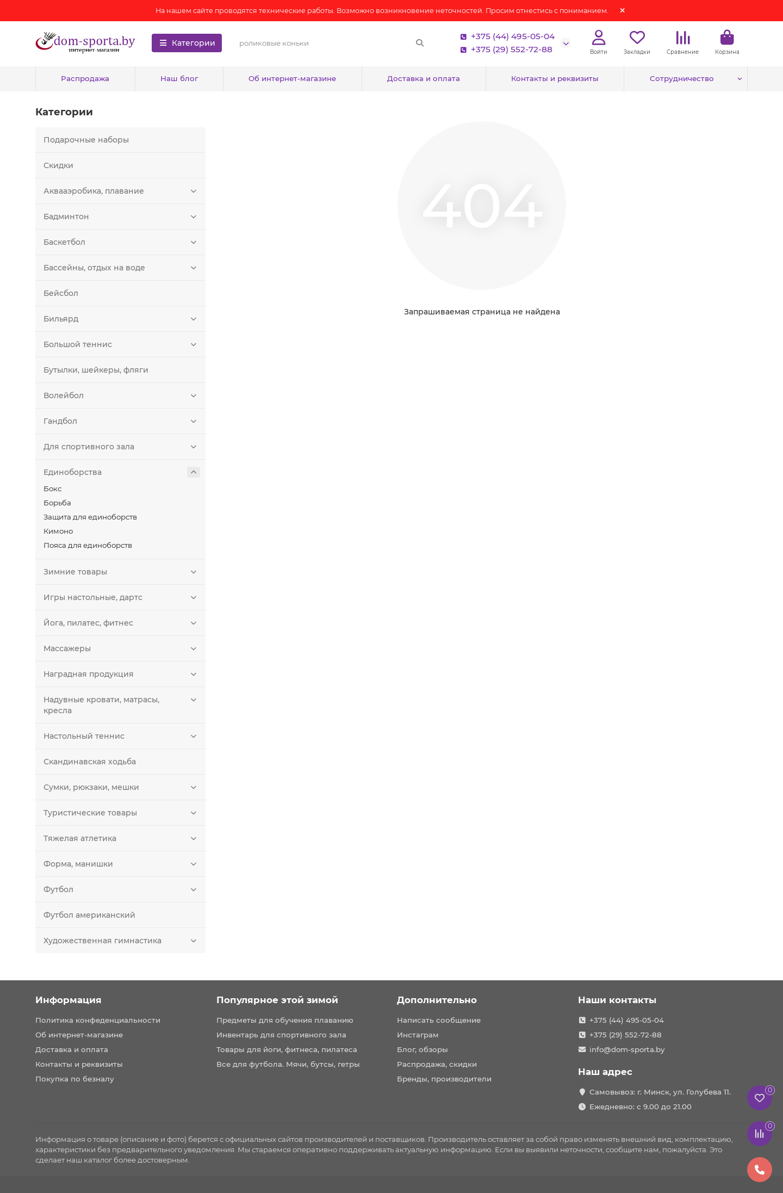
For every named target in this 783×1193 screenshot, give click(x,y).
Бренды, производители (444, 1078)
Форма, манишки (122, 863)
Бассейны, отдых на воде (122, 267)
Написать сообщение (439, 1020)
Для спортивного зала (122, 446)
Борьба (57, 502)
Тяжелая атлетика (122, 838)
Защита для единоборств (90, 516)
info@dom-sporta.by (626, 1049)
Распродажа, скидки (437, 1064)
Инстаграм (418, 1034)
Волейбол (122, 395)
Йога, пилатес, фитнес (122, 622)
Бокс (52, 488)
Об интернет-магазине (292, 78)
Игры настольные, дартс (122, 597)
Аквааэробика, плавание (122, 191)
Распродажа (85, 78)
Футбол (122, 889)
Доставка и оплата (423, 78)
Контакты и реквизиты (555, 78)
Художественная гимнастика (122, 940)
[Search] (332, 43)
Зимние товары (122, 571)
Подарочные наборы (86, 140)
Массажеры (122, 648)
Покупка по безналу (74, 1078)
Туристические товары (122, 812)
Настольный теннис (122, 736)
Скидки (58, 165)
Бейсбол (61, 293)
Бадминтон (122, 216)
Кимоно (58, 531)
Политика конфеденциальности (97, 1020)
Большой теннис (122, 344)
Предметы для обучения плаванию (284, 1020)
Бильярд (122, 318)
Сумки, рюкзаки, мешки (122, 787)
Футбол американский (89, 915)
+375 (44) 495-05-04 (505, 36)
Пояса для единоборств (88, 545)
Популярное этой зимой (277, 999)
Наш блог (179, 78)
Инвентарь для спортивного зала (281, 1034)
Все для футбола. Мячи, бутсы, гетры (288, 1064)
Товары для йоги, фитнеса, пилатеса (286, 1049)
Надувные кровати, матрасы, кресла (122, 704)
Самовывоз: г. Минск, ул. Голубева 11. (660, 1091)
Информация (68, 999)
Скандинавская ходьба (90, 762)
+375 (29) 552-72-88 (504, 49)
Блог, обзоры (422, 1049)
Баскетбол (122, 242)
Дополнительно (437, 999)
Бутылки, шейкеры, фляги (96, 370)
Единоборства (122, 472)
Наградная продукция (122, 674)
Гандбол (122, 421)
